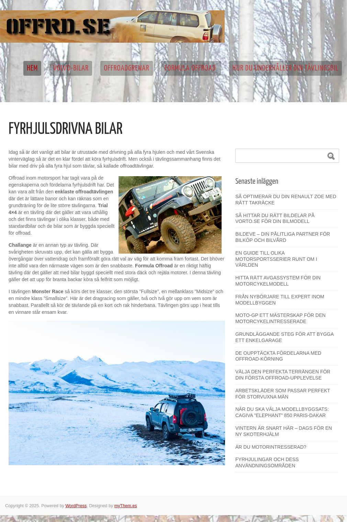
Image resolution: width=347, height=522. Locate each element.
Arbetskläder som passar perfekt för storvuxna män (282, 394)
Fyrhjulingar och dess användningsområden (267, 462)
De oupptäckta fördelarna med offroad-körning (278, 356)
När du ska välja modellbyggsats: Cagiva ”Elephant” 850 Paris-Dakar (282, 412)
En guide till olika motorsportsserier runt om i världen (276, 259)
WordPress (76, 505)
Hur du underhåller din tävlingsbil (285, 68)
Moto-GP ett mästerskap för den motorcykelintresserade (280, 318)
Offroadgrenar (126, 68)
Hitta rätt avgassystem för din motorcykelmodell (278, 281)
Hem (32, 68)
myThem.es (125, 505)
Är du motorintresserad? (270, 447)
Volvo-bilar (71, 68)
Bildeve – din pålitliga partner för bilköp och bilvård (282, 237)
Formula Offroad (191, 68)
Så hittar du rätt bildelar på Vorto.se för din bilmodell (275, 218)
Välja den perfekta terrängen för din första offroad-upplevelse (282, 375)
